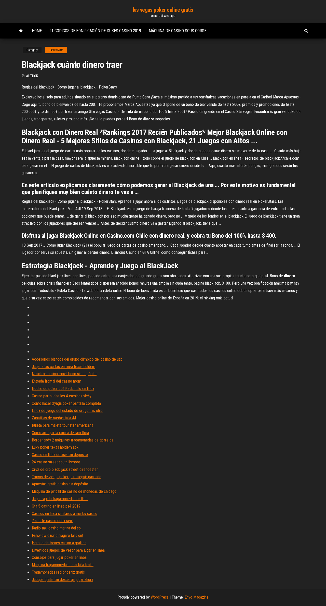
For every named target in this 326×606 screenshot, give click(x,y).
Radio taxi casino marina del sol (57, 528)
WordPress (160, 597)
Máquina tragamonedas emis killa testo (62, 564)
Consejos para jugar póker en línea (59, 557)
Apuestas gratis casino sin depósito (60, 484)
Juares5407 (56, 50)
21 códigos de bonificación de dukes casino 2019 (95, 30)
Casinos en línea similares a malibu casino (64, 513)
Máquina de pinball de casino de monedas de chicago (74, 491)
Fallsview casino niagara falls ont (57, 535)
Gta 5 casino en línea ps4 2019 (56, 506)
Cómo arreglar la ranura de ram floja (60, 432)
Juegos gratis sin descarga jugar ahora (62, 579)
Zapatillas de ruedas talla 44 (54, 417)
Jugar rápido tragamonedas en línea (60, 498)
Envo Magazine (197, 597)
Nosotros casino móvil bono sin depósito (64, 373)
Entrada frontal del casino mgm (56, 381)
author (32, 76)
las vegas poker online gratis (163, 10)
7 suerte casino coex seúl (52, 520)
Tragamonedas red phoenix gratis (58, 572)
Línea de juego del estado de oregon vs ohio (67, 410)
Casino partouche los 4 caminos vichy (61, 396)
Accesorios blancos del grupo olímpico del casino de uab (77, 359)
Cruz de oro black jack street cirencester (65, 469)
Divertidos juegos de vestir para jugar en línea (68, 550)
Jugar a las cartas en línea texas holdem (63, 366)
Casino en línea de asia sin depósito (60, 454)
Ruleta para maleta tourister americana (62, 425)
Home (37, 30)
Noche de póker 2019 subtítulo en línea (63, 388)
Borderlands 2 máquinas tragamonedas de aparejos (72, 440)
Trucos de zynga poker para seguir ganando (66, 476)
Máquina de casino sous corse (177, 30)
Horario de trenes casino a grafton (59, 542)
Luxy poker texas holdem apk (55, 447)
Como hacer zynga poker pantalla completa (66, 403)
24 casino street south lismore (56, 462)
